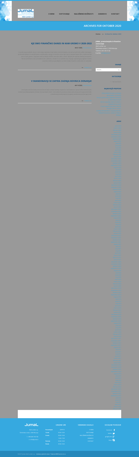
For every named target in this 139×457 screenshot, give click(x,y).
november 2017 (116, 341)
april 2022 (118, 227)
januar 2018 (117, 336)
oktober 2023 (117, 189)
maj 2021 (118, 251)
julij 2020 (118, 273)
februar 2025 (117, 154)
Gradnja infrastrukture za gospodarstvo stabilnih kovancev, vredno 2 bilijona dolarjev (108, 113)
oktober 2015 (117, 393)
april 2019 (118, 306)
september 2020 (116, 268)
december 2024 (116, 159)
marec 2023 (117, 203)
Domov (98, 34)
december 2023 (116, 185)
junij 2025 (118, 146)
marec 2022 (117, 229)
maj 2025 (118, 148)
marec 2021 (117, 255)
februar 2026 (117, 130)
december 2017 (116, 339)
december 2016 (116, 365)
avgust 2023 (117, 192)
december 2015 (116, 389)
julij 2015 (118, 398)
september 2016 (116, 371)
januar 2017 (117, 363)
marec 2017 (117, 358)
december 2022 (116, 209)
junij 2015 (118, 400)
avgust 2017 (117, 347)
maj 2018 (118, 328)
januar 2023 (117, 207)
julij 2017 (118, 350)
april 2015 (118, 404)
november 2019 (116, 290)
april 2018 (118, 330)
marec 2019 (117, 308)
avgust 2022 (117, 218)
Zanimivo (102, 14)
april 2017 (118, 356)
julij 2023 (118, 194)
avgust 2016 (117, 374)
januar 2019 (117, 312)
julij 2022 (118, 220)
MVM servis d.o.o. (61, 454)
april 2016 (118, 382)
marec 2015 (117, 407)
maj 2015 (118, 402)
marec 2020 (117, 282)
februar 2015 (117, 409)
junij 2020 (118, 275)
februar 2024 (117, 181)
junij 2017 (118, 352)
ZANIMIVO (90, 438)
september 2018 (116, 321)
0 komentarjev (87, 48)
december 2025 (116, 135)
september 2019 (116, 295)
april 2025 (118, 150)
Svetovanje (64, 14)
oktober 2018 (117, 319)
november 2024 (116, 161)
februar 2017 (117, 360)
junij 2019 (118, 301)
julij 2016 (118, 376)
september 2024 (116, 165)
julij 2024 (118, 170)
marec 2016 (117, 385)
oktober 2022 (117, 214)
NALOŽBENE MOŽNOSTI (86, 435)
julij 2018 (118, 325)
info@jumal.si (105, 53)
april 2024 (118, 176)
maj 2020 (118, 277)
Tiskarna (52, 454)
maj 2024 (118, 174)
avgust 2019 (117, 297)
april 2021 (118, 253)
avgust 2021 (117, 244)
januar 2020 (117, 286)
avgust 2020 (117, 271)
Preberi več (88, 67)
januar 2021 (117, 260)
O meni (51, 14)
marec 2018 (117, 332)
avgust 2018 (117, 323)
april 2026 (118, 126)
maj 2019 (118, 303)
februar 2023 (117, 205)
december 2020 (116, 262)
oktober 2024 (117, 163)
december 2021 (116, 235)
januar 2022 (117, 233)
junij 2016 (118, 378)
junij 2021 (118, 249)
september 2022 (116, 216)
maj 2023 (118, 198)
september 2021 (116, 242)
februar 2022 (117, 231)
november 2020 (116, 264)
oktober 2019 (117, 292)
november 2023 (116, 187)
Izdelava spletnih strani (43, 454)
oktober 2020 (117, 266)
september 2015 (116, 396)
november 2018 (116, 317)
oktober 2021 (117, 240)
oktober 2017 (117, 343)
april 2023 (118, 200)
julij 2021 (118, 246)
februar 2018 (117, 334)
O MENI (91, 429)
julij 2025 (118, 143)
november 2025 (116, 137)
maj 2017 (118, 354)
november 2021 (116, 238)
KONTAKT (90, 441)
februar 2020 (117, 284)
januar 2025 (117, 156)
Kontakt (115, 14)
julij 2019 (118, 299)
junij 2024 (118, 172)
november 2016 (116, 367)
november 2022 (116, 211)
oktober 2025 (117, 139)
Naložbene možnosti (83, 14)
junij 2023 (118, 196)
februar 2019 (117, 310)
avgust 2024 (117, 167)
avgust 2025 (117, 141)
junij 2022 (118, 222)
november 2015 (116, 391)
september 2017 (116, 345)
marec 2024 (117, 178)
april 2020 (118, 279)
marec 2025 (117, 152)
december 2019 (116, 288)
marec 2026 (117, 128)
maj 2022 (118, 224)
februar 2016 (117, 387)
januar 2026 (117, 132)
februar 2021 (117, 257)
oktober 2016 (117, 369)
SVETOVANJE (89, 432)
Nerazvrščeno (116, 82)
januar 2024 (117, 183)
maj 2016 (118, 380)
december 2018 (116, 314)
